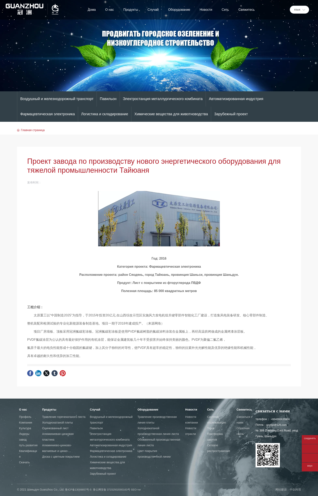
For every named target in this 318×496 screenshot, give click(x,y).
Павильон (108, 99)
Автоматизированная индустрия (236, 99)
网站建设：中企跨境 (288, 489)
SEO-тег (136, 489)
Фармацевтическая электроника (47, 114)
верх (309, 466)
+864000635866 (280, 419)
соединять (310, 438)
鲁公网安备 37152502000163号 (111, 489)
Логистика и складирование (104, 114)
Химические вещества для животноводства (171, 114)
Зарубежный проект (231, 114)
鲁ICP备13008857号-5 (78, 489)
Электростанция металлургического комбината (163, 99)
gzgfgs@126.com (276, 424)
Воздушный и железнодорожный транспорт (56, 99)
